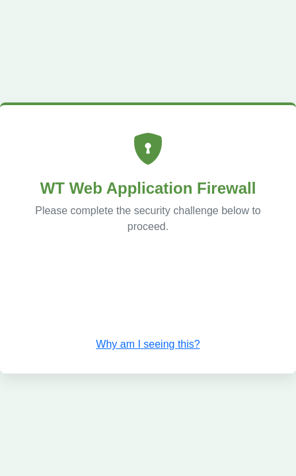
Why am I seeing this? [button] (148, 344)
